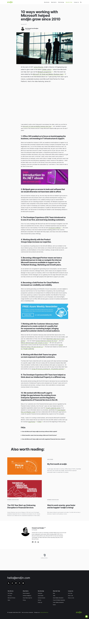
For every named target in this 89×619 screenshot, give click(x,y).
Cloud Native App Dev (27, 597)
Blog (54, 593)
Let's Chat (70, 593)
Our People (10, 593)
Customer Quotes (41, 597)
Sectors (39, 600)
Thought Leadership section (53, 408)
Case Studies (40, 595)
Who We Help (61, 2)
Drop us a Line (71, 597)
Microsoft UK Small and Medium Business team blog (37, 126)
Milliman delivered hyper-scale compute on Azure (34, 342)
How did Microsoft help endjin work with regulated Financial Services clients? (43, 439)
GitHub (35, 542)
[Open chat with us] (86, 616)
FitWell (39, 421)
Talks (54, 595)
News (9, 600)
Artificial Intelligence (27, 595)
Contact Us (76, 2)
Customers (40, 593)
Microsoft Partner (11, 597)
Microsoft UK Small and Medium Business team (48, 74)
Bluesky (38, 542)
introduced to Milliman (55, 227)
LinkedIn (33, 542)
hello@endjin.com (18, 577)
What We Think (69, 2)
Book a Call (70, 595)
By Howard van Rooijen (31, 28)
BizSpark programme (44, 72)
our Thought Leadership (27, 348)
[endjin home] (10, 2)
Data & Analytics (26, 593)
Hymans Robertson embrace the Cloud (46, 340)
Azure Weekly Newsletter (58, 597)
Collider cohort (46, 69)
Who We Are (46, 2)
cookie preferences (44, 612)
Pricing (24, 600)
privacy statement (29, 612)
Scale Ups (40, 602)
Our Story (10, 595)
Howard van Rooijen (38, 528)
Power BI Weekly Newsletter (59, 600)
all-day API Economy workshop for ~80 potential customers (48, 369)
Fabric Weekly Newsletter (58, 602)
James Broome (38, 67)
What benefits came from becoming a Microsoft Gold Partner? (39, 435)
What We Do (53, 2)
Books (54, 604)
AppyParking (31, 421)
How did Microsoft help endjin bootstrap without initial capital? (39, 431)
